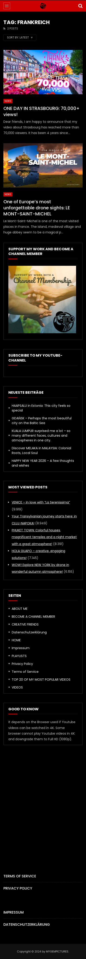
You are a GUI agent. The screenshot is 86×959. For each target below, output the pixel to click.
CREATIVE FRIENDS (25, 624)
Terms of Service (25, 671)
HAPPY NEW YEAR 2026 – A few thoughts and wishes (43, 463)
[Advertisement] (43, 802)
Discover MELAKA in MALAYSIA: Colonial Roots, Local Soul (41, 450)
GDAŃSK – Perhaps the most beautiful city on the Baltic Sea (42, 420)
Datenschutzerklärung (29, 632)
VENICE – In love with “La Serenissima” (41, 502)
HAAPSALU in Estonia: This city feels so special (41, 408)
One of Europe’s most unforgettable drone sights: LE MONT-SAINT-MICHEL (36, 208)
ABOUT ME (20, 608)
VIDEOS (17, 687)
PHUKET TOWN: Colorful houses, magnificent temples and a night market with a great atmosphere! (44, 537)
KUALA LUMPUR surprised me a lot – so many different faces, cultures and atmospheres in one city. (41, 436)
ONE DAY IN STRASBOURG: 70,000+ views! (41, 111)
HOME (16, 640)
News (8, 101)
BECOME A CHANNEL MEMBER (33, 616)
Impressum (21, 648)
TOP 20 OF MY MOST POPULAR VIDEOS (41, 679)
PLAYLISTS (19, 656)
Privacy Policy (22, 664)
